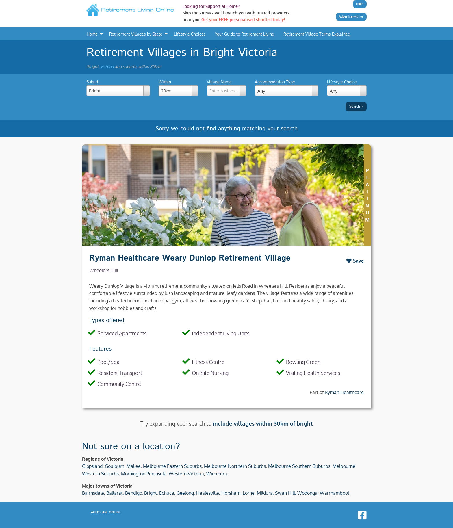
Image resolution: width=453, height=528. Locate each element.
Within (178, 87)
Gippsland (92, 466)
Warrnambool (334, 493)
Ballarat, (115, 493)
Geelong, (186, 493)
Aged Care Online (105, 512)
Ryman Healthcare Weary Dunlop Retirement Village (190, 258)
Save (355, 260)
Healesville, (208, 493)
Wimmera (216, 474)
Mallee (134, 466)
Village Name (226, 87)
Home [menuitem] (92, 33)
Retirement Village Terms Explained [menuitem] (316, 33)
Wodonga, (308, 493)
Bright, (151, 493)
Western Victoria (186, 474)
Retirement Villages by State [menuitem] (135, 33)
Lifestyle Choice (342, 81)
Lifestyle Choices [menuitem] (190, 33)
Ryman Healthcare (344, 392)
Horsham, (231, 493)
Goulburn (114, 466)
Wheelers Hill (103, 270)
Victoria (107, 66)
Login (359, 3)
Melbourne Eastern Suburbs (172, 466)
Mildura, (265, 493)
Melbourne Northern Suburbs (235, 466)
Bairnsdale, (93, 493)
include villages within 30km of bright (263, 423)
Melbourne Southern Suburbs (299, 466)
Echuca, (167, 493)
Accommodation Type (275, 81)
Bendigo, (134, 493)
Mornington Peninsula (143, 474)
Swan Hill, (285, 493)
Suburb (118, 87)
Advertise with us (351, 16)
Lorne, (249, 493)
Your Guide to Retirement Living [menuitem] (244, 33)
